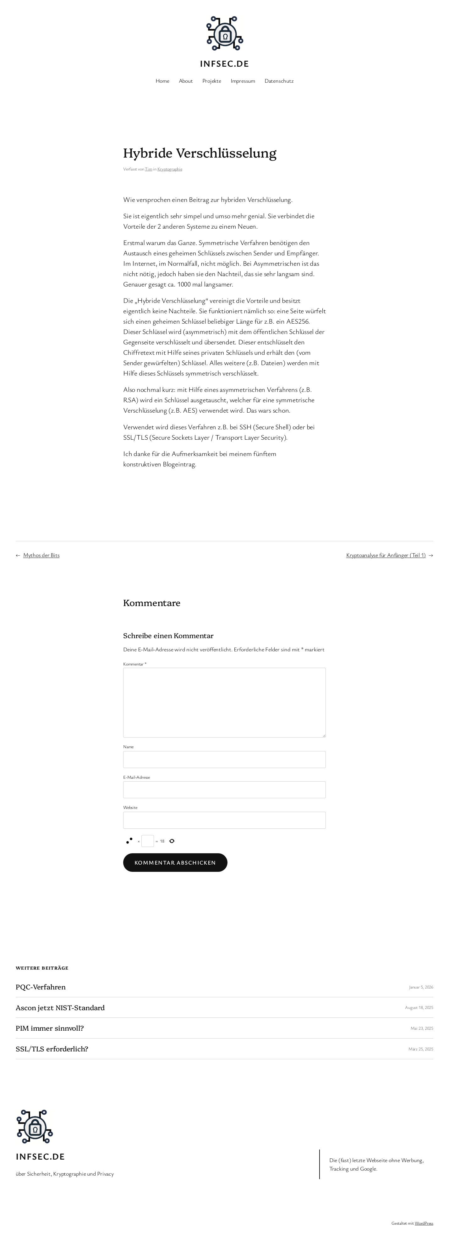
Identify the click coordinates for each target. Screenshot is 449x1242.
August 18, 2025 (419, 1007)
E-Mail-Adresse (136, 777)
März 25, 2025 (420, 1049)
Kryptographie (169, 169)
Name (128, 746)
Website (130, 807)
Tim (148, 169)
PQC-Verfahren (41, 987)
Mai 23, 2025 (422, 1028)
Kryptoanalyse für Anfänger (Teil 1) (386, 555)
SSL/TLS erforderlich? (52, 1049)
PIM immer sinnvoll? (50, 1028)
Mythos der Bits (41, 555)
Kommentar (135, 664)
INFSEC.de (224, 63)
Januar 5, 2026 (421, 987)
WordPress (424, 1223)
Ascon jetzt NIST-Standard (60, 1007)
